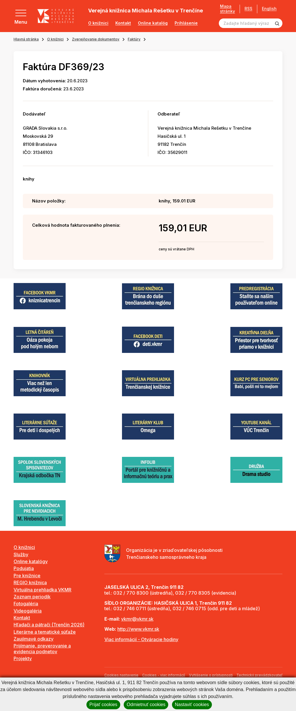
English (269, 8)
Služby (21, 554)
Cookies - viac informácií (163, 675)
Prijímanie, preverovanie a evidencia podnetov (42, 648)
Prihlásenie (186, 23)
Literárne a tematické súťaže (45, 632)
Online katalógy (31, 561)
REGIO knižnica (30, 582)
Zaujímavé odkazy (33, 639)
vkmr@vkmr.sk (137, 619)
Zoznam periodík (32, 597)
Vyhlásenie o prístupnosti (211, 675)
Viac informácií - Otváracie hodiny (141, 639)
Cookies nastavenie (121, 675)
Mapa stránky (227, 9)
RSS (248, 8)
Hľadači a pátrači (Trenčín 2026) (49, 625)
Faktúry (134, 39)
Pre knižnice (27, 575)
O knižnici (98, 23)
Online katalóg (153, 23)
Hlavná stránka (26, 39)
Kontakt (123, 23)
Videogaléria (28, 611)
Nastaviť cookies (192, 704)
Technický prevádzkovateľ (259, 675)
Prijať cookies (103, 704)
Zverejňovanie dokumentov (95, 39)
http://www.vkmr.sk (138, 629)
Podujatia (24, 568)
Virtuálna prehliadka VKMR (42, 590)
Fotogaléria (26, 603)
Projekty (23, 658)
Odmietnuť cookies (146, 704)
